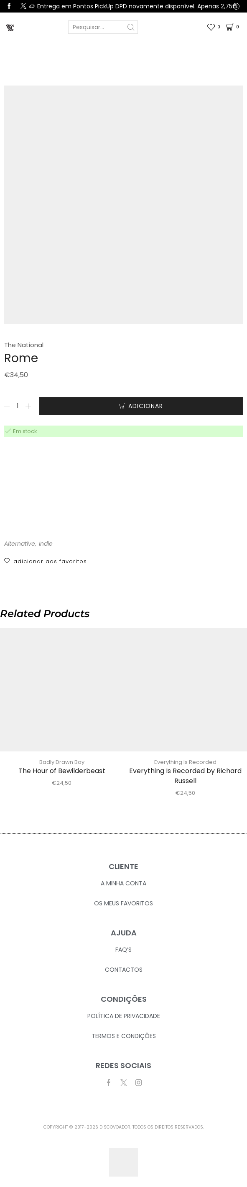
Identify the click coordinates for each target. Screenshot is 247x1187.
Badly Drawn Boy (61, 762)
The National (23, 344)
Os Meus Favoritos (123, 903)
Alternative (19, 543)
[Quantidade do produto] (17, 406)
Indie (46, 543)
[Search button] (131, 27)
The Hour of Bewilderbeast (61, 771)
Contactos (124, 969)
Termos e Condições (124, 1036)
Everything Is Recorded (185, 762)
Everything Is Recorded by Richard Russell (185, 776)
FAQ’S (123, 949)
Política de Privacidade (123, 1016)
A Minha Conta (123, 883)
